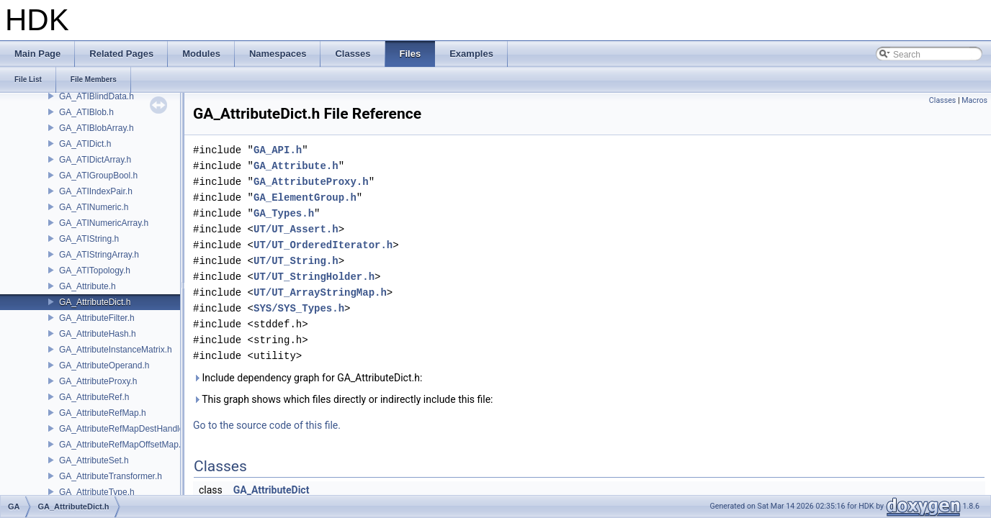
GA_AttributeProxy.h (98, 381)
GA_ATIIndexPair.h (96, 191)
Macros (974, 100)
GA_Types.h (284, 213)
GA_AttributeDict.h (94, 302)
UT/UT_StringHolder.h (314, 276)
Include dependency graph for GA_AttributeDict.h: (307, 377)
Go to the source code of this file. (267, 425)
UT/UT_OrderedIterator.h (323, 245)
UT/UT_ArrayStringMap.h (320, 292)
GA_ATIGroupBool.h (98, 176)
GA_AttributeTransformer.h (110, 476)
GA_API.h (278, 150)
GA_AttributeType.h (97, 492)
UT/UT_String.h (296, 261)
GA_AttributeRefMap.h (102, 413)
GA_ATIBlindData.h (96, 96)
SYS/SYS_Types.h (299, 308)
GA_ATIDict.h (85, 144)
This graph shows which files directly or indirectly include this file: (343, 399)
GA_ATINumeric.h (93, 207)
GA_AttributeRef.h (94, 397)
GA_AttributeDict (271, 490)
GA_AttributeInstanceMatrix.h (115, 350)
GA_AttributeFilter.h (97, 318)
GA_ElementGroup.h (305, 197)
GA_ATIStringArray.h (99, 255)
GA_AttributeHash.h (97, 334)
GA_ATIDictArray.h (95, 160)
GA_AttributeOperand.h (104, 365)
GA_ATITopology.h (94, 270)
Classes (942, 100)
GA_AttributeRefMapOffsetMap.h (122, 445)
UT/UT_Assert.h (296, 229)
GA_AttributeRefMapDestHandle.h (125, 429)
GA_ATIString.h (89, 239)
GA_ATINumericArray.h (103, 223)
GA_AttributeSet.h (94, 460)
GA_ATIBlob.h (86, 112)
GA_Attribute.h (87, 286)
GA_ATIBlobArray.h (96, 128)
